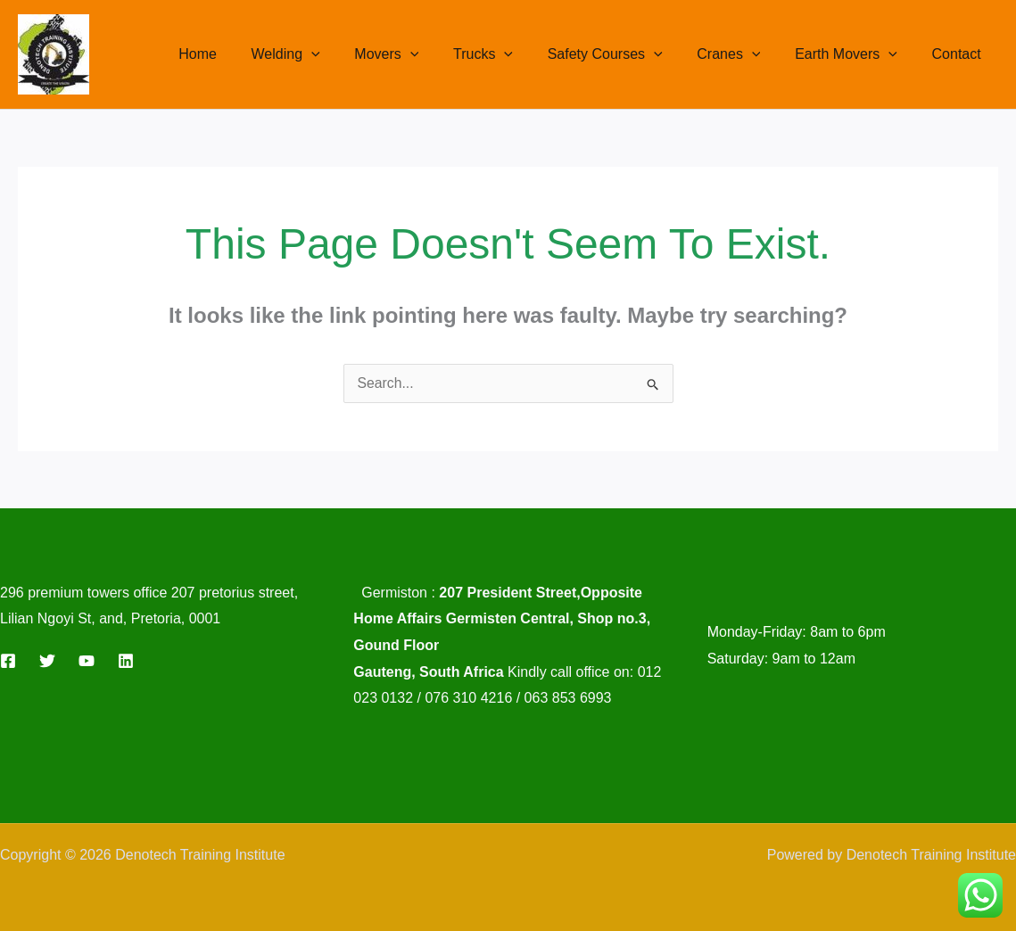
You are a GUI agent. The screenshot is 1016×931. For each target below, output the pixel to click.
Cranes (743, 54)
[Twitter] (47, 661)
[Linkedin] (126, 661)
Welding (324, 54)
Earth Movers (855, 54)
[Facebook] (8, 661)
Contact (959, 54)
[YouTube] (86, 661)
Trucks (510, 54)
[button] (350, 54)
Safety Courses (625, 54)
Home (242, 54)
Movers (419, 54)
